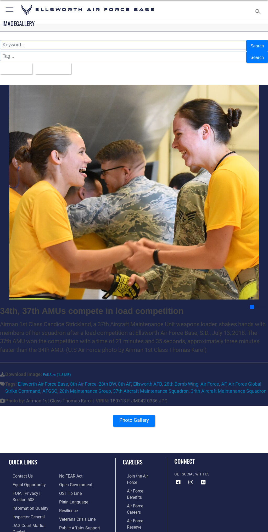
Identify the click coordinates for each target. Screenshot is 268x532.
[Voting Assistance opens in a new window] (73, 518)
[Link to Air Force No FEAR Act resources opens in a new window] (19, 526)
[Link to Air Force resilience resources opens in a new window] (67, 494)
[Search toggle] (259, 10)
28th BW (107, 378)
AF (223, 378)
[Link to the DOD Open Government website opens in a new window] (74, 470)
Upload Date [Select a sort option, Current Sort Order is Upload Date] (56, 63)
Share (258, 301)
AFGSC (49, 385)
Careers (133, 456)
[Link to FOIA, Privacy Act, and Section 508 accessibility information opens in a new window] (31, 486)
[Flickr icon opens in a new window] (203, 476)
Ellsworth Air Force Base (43, 378)
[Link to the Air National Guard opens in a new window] (138, 502)
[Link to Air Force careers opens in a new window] (136, 486)
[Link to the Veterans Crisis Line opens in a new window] (75, 502)
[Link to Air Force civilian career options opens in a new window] (135, 510)
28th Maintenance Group (85, 385)
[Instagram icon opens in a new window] (191, 476)
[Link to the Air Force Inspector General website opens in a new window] (23, 502)
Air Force (209, 378)
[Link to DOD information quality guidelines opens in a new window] (24, 494)
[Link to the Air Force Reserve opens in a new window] (137, 494)
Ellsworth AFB (147, 378)
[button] (8, 10)
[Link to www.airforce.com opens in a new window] (137, 470)
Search (256, 45)
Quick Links (23, 456)
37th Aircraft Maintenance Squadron (151, 385)
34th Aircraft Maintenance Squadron (228, 385)
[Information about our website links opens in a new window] (21, 518)
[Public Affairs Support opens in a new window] (77, 510)
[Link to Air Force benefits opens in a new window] (137, 478)
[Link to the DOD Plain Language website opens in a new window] (72, 486)
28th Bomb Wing (181, 378)
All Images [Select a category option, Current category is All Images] (15, 63)
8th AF (124, 378)
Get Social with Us (191, 468)
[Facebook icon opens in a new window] (178, 476)
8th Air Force (83, 378)
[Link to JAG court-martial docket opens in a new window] (29, 510)
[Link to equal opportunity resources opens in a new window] (23, 478)
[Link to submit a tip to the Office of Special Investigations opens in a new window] (68, 478)
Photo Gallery (134, 416)
